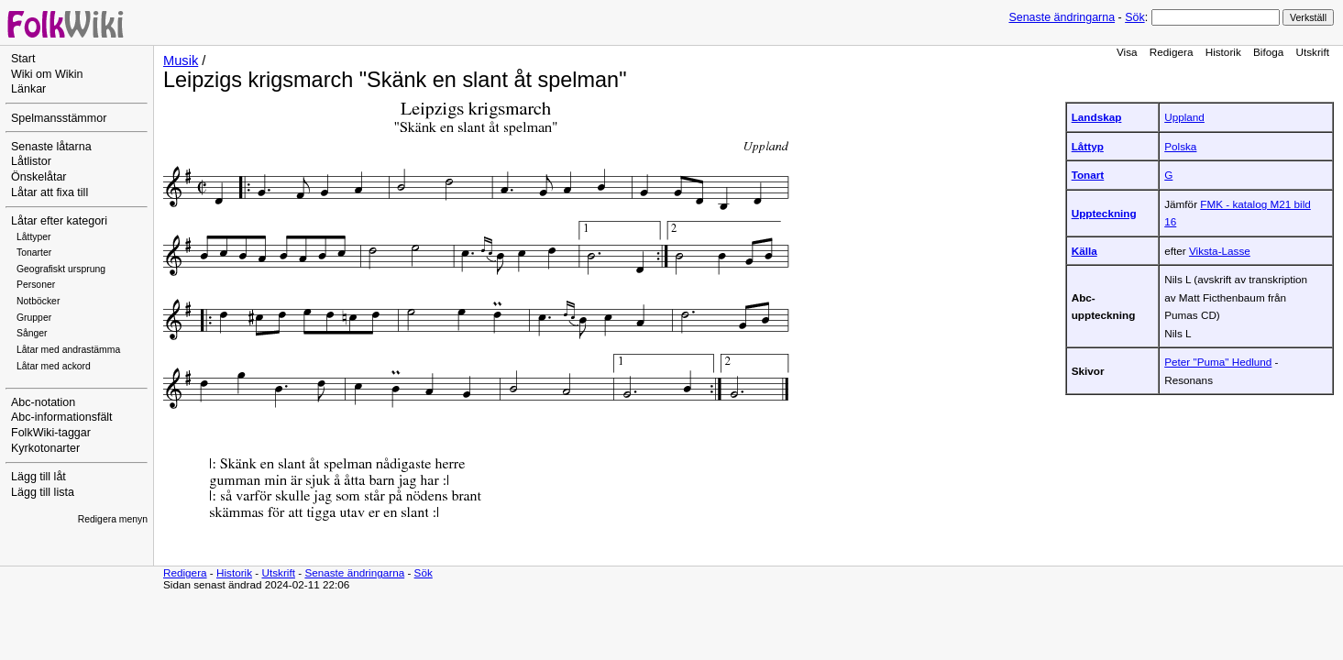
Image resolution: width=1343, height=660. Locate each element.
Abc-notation (43, 402)
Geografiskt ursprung (61, 269)
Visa (1127, 52)
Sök (1134, 17)
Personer (36, 285)
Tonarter (34, 253)
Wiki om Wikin (47, 74)
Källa (1084, 251)
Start (23, 58)
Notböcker (38, 301)
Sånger (32, 333)
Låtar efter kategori (59, 220)
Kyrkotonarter (45, 448)
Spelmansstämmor (58, 118)
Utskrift (1312, 52)
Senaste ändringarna (1061, 17)
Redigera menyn (113, 519)
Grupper (34, 318)
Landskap (1097, 117)
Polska (1180, 146)
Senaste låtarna (51, 146)
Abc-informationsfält (62, 417)
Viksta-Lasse (1219, 251)
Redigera (1172, 52)
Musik (180, 60)
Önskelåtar (39, 176)
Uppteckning (1104, 213)
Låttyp (1088, 146)
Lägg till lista (42, 492)
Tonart (1088, 175)
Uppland (1184, 117)
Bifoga (1268, 52)
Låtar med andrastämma (68, 350)
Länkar (28, 88)
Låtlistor (31, 161)
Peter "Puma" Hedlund (1217, 362)
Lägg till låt (38, 476)
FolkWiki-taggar (51, 432)
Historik (1223, 52)
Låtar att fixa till (49, 192)
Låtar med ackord (54, 366)
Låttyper (34, 237)
